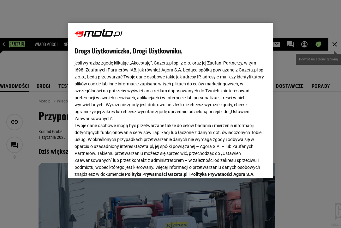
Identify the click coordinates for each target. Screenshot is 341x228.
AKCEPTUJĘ (245, 165)
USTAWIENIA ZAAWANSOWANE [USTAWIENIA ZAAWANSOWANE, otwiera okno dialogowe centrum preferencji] (116, 165)
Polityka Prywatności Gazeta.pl (156, 97)
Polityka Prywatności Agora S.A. (222, 97)
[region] (170, 100)
